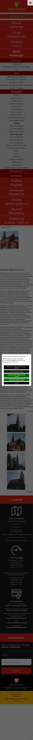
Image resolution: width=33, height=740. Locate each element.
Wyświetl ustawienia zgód (16, 371)
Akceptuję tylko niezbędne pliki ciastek (16, 375)
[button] (30, 2)
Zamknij (16, 383)
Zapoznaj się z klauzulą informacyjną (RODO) (16, 367)
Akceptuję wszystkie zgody (16, 380)
